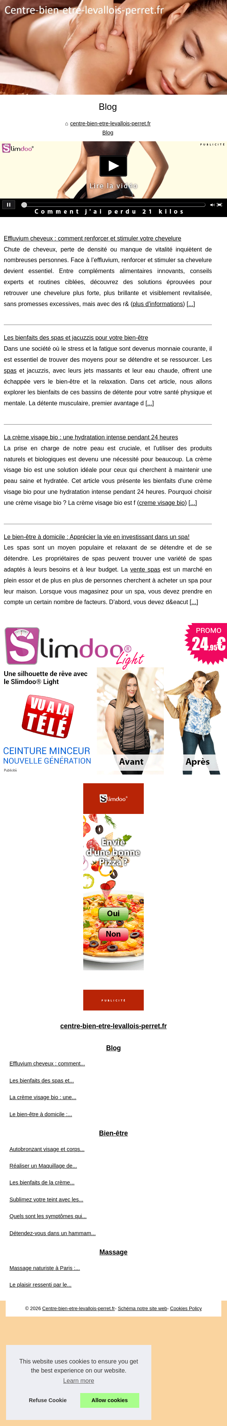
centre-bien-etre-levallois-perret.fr (110, 123)
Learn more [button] (78, 1381)
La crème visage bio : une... (42, 1097)
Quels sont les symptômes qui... (48, 1216)
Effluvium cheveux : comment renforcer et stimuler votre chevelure (92, 238)
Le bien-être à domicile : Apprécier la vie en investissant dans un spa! (97, 537)
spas (10, 370)
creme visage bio (162, 503)
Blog (108, 133)
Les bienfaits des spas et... (41, 1081)
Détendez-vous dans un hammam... (52, 1233)
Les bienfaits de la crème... (42, 1182)
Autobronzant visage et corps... (46, 1149)
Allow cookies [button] (110, 1400)
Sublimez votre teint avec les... (46, 1199)
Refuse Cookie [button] (48, 1400)
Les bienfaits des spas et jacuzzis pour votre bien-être (76, 337)
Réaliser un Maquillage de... (43, 1166)
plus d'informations (158, 304)
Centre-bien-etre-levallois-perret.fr (78, 1308)
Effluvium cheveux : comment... (47, 1064)
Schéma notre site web (142, 1308)
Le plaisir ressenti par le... (40, 1285)
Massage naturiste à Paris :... (44, 1268)
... (190, 304)
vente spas (145, 569)
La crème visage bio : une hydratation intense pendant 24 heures (91, 437)
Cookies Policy (186, 1308)
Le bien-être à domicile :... (40, 1114)
